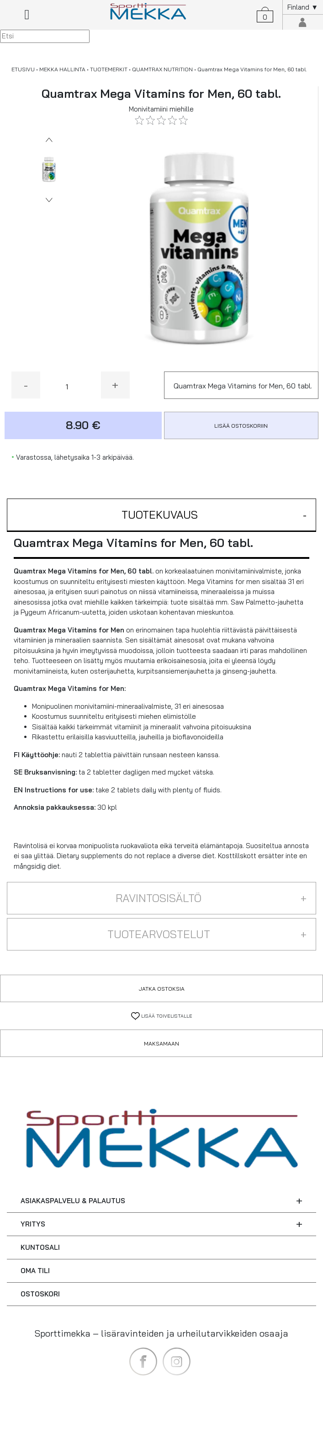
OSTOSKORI (40, 1294)
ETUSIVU (23, 69)
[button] (161, 515)
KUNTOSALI (40, 1247)
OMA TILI (35, 1270)
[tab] (161, 515)
